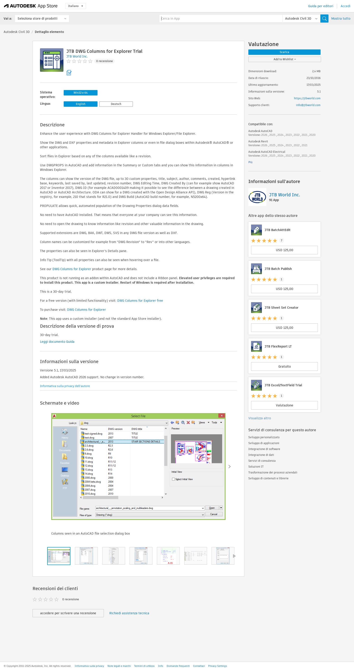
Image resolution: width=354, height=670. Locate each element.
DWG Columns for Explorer (71, 269)
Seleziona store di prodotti (37, 18)
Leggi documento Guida (57, 341)
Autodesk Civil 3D (17, 32)
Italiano (75, 6)
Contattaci (199, 666)
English (80, 104)
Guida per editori (320, 6)
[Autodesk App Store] (31, 6)
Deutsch (116, 104)
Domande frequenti (178, 666)
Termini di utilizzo (144, 666)
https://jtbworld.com (307, 98)
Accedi (345, 6)
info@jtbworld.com (308, 105)
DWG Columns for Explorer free (140, 300)
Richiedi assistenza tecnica (129, 613)
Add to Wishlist (285, 59)
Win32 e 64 (81, 93)
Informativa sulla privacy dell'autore (65, 386)
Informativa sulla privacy (89, 666)
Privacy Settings (217, 666)
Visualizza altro (259, 418)
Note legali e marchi (119, 666)
